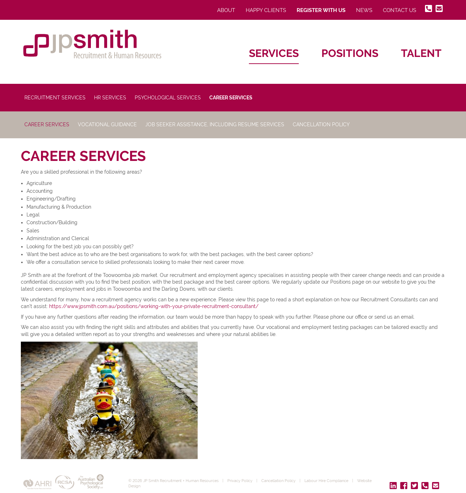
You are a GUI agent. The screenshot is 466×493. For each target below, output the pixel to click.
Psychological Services (168, 97)
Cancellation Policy (321, 124)
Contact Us (399, 10)
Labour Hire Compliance (326, 480)
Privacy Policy (239, 480)
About (226, 10)
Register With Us (321, 10)
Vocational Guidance (107, 124)
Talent (421, 53)
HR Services (110, 97)
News (364, 10)
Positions (349, 53)
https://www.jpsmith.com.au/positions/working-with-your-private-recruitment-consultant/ (153, 306)
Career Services (230, 97)
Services (274, 53)
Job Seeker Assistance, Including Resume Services (214, 124)
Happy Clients (266, 10)
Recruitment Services (55, 97)
